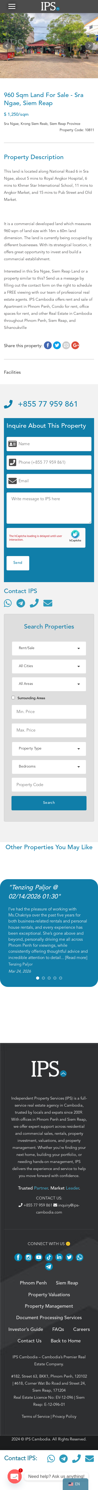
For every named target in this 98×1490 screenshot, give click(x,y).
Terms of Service (36, 1416)
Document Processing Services (49, 1318)
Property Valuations (49, 1295)
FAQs (58, 1329)
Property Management (49, 1306)
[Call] (34, 603)
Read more (76, 957)
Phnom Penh (48, 1119)
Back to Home (66, 1341)
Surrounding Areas (28, 698)
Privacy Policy (64, 1416)
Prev (8, 46)
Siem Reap (76, 1119)
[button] (12, 6)
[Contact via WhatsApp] (8, 603)
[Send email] (47, 603)
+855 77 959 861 (41, 404)
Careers (81, 1329)
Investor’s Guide (25, 1329)
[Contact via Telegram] (20, 603)
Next (90, 46)
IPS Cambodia (25, 1357)
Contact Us (30, 1341)
